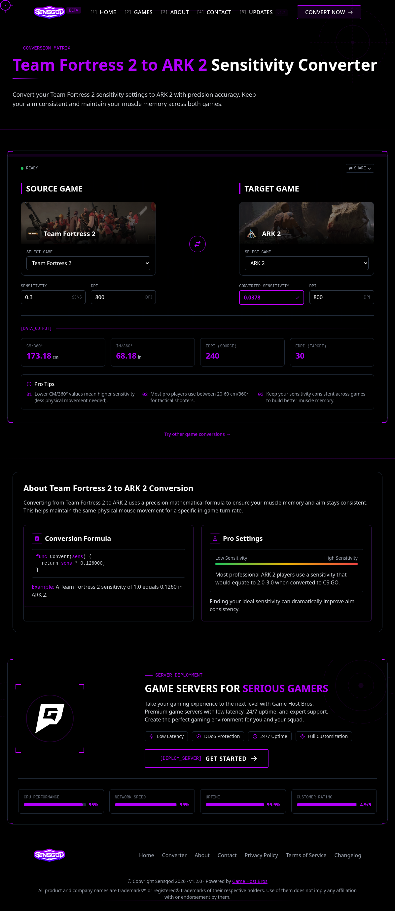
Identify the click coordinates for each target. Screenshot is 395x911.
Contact (227, 855)
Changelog (348, 855)
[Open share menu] (360, 168)
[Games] (138, 12)
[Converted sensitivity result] (271, 297)
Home (146, 855)
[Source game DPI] (123, 297)
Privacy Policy (261, 855)
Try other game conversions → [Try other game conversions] (197, 434)
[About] (175, 12)
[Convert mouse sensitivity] (329, 12)
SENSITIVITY (34, 286)
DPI (94, 286)
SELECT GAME (39, 252)
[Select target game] (307, 263)
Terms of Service (306, 855)
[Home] (103, 12)
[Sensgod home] (49, 12)
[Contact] (214, 12)
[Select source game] (88, 263)
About (202, 855)
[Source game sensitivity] (53, 297)
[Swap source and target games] (197, 244)
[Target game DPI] (341, 297)
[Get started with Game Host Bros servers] (207, 758)
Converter (174, 855)
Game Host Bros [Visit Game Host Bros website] (250, 881)
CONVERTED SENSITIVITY (264, 286)
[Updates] (263, 12)
